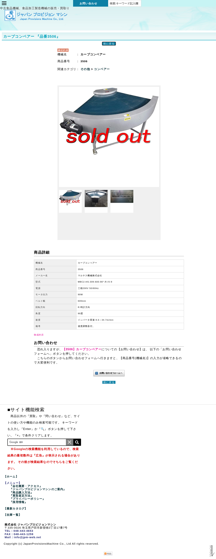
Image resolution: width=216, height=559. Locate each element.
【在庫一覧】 (13, 514)
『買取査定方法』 (21, 495)
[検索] (77, 442)
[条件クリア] (69, 442)
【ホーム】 (11, 476)
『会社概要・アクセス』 (26, 486)
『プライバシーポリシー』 (27, 498)
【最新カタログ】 (15, 508)
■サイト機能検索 (26, 409)
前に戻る (108, 43)
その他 (85, 69)
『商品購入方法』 (21, 492)
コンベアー (102, 69)
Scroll (210, 549)
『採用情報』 (18, 502)
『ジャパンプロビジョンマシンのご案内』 (38, 489)
